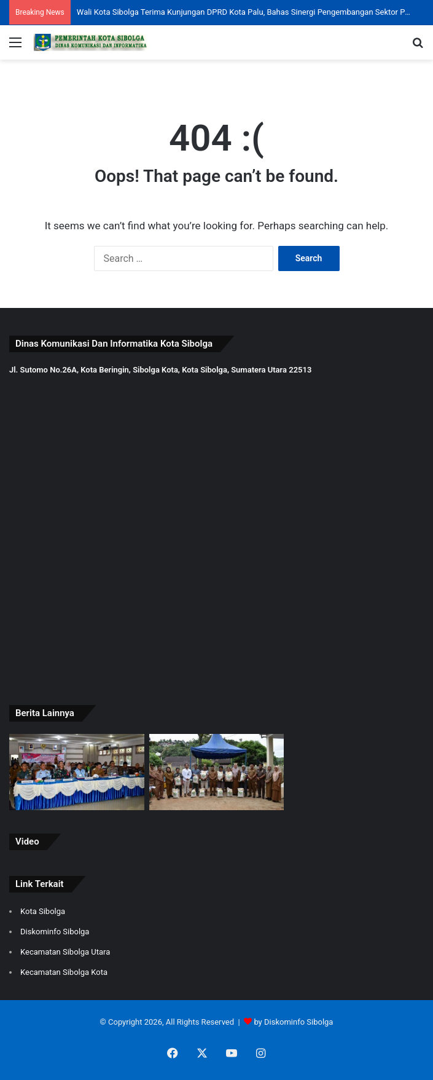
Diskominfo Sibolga (54, 931)
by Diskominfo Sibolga (293, 1022)
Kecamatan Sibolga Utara (65, 951)
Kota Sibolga (42, 911)
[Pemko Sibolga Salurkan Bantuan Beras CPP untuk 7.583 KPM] (216, 772)
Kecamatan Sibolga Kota (63, 972)
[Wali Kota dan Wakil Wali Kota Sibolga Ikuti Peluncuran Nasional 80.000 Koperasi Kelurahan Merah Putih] (76, 772)
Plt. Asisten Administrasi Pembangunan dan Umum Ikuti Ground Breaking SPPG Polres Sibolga (244, 12)
